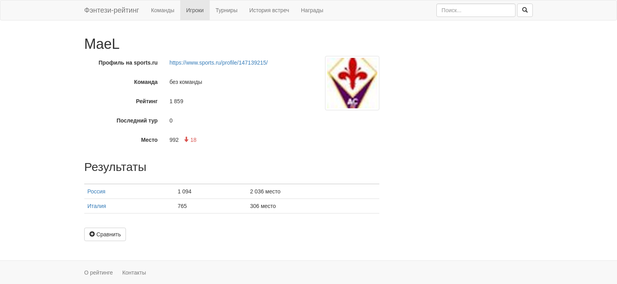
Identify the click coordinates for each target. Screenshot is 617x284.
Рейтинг (147, 101)
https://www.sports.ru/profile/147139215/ (219, 62)
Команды (162, 10)
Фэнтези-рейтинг (111, 10)
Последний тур (137, 120)
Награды (312, 10)
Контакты (134, 272)
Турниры (227, 10)
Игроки (195, 10)
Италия (96, 206)
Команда (146, 82)
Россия (96, 191)
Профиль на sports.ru (127, 62)
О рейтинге (98, 272)
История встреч (269, 10)
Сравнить (105, 234)
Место (149, 140)
